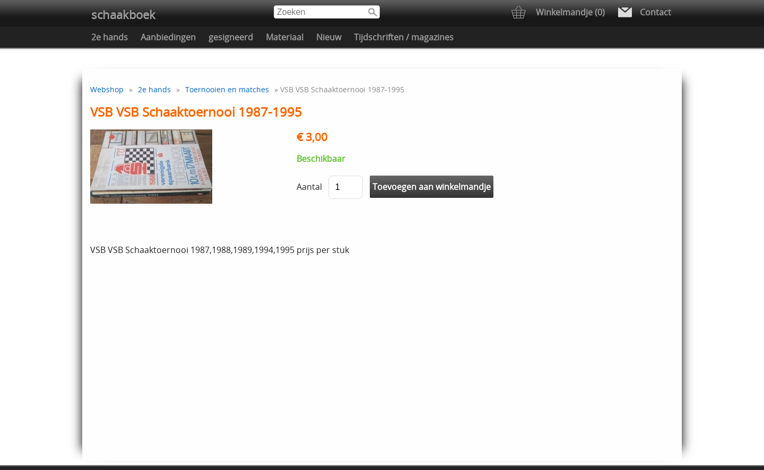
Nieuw (328, 37)
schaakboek (123, 14)
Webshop (107, 89)
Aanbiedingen (168, 37)
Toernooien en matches (227, 89)
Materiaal (284, 37)
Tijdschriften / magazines (404, 37)
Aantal (309, 187)
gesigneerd (231, 37)
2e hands (109, 37)
